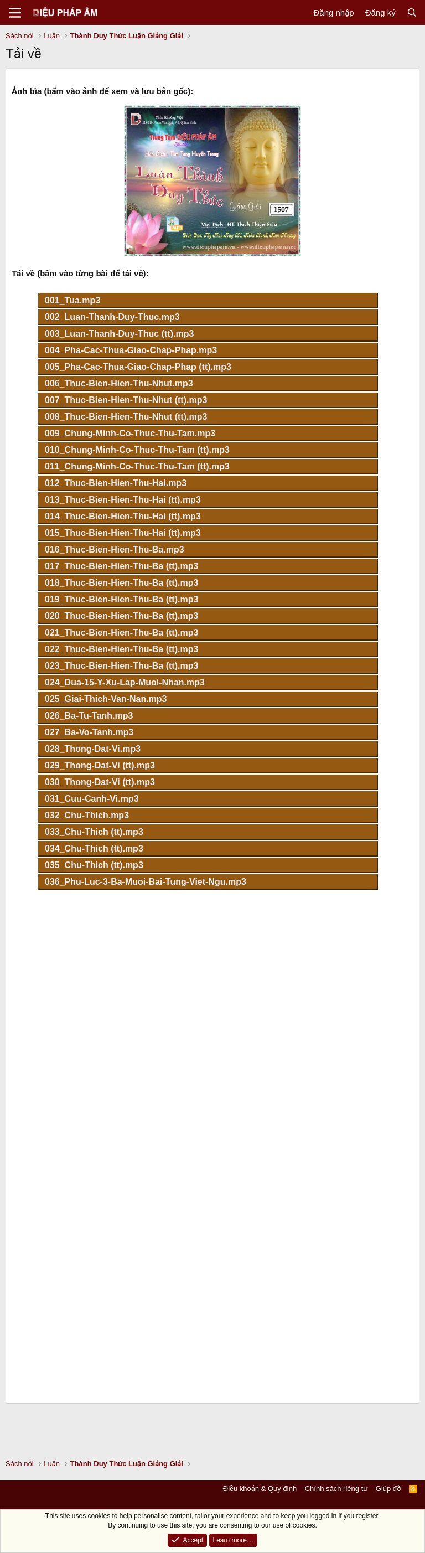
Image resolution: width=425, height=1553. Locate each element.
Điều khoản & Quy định (260, 1488)
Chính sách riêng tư (336, 1488)
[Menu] (15, 13)
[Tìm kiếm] (412, 12)
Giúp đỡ (388, 1488)
